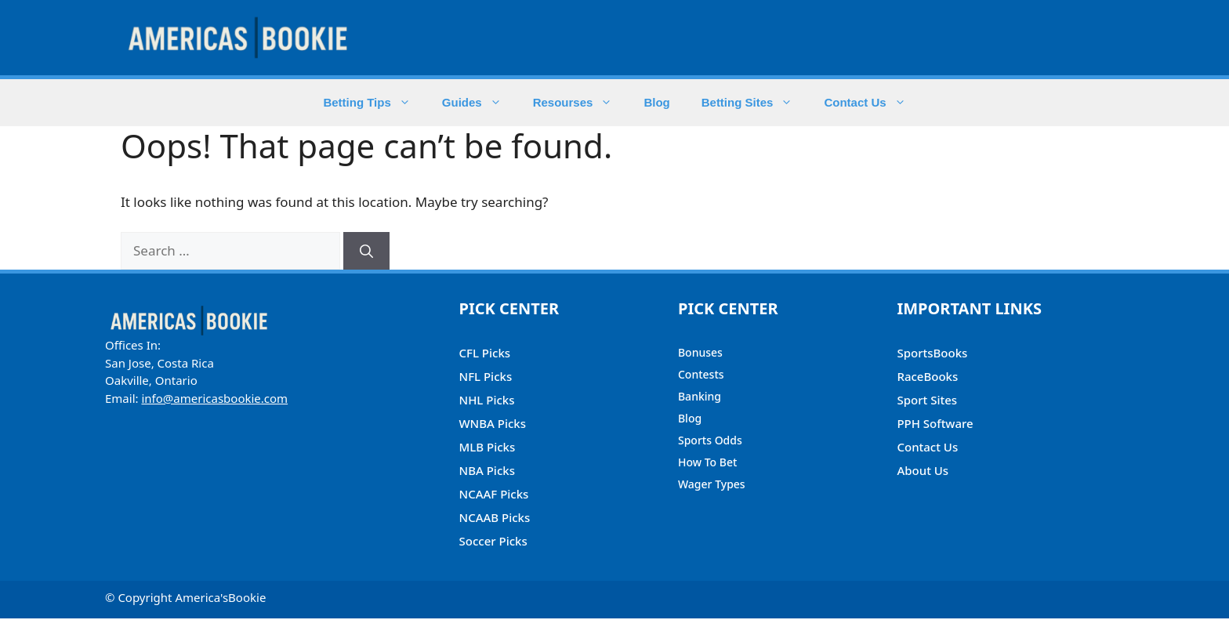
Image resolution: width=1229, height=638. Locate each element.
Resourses (581, 102)
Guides (479, 102)
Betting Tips (374, 102)
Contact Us (872, 102)
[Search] (366, 251)
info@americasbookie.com (214, 398)
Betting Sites (755, 102)
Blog (656, 102)
